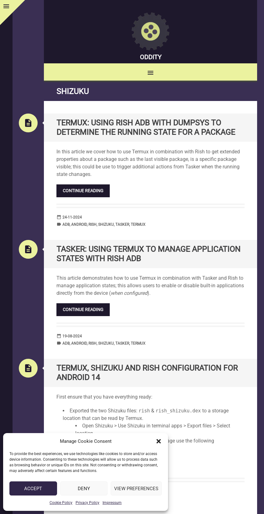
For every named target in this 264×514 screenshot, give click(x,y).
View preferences (136, 488)
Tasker (122, 224)
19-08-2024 (72, 336)
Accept (33, 488)
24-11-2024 (72, 217)
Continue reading (83, 190)
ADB (66, 224)
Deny (84, 488)
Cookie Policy (61, 503)
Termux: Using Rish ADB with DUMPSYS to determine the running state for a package (145, 127)
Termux (138, 224)
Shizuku (106, 224)
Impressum (112, 503)
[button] (159, 441)
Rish (92, 224)
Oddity (150, 57)
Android (79, 224)
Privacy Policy (87, 503)
